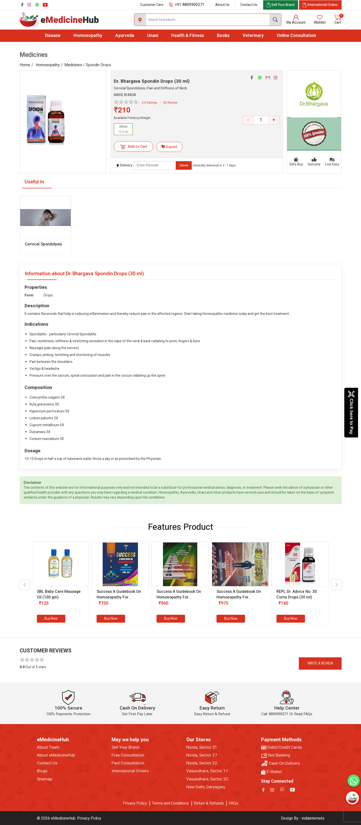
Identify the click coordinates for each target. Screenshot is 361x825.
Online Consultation (296, 35)
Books (223, 35)
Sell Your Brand (125, 747)
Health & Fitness (187, 35)
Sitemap (44, 779)
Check (183, 165)
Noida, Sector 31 (201, 747)
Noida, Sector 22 (201, 763)
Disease (52, 35)
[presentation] (24, 585)
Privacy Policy (135, 803)
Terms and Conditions (170, 803)
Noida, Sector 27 (201, 755)
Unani (152, 35)
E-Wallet (271, 772)
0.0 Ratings (149, 102)
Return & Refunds (209, 803)
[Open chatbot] (352, 798)
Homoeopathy (87, 35)
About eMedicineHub (56, 755)
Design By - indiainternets (302, 818)
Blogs (42, 771)
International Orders (130, 771)
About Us (222, 4)
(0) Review (170, 102)
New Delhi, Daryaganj (205, 787)
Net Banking (275, 755)
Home (25, 65)
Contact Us (248, 4)
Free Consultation (128, 755)
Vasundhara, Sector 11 (207, 771)
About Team (48, 747)
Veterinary (253, 35)
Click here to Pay (351, 412)
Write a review (320, 663)
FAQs (233, 803)
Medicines (73, 65)
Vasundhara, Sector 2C (207, 779)
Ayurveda (124, 35)
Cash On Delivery (280, 763)
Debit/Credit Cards (281, 747)
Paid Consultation (128, 763)
